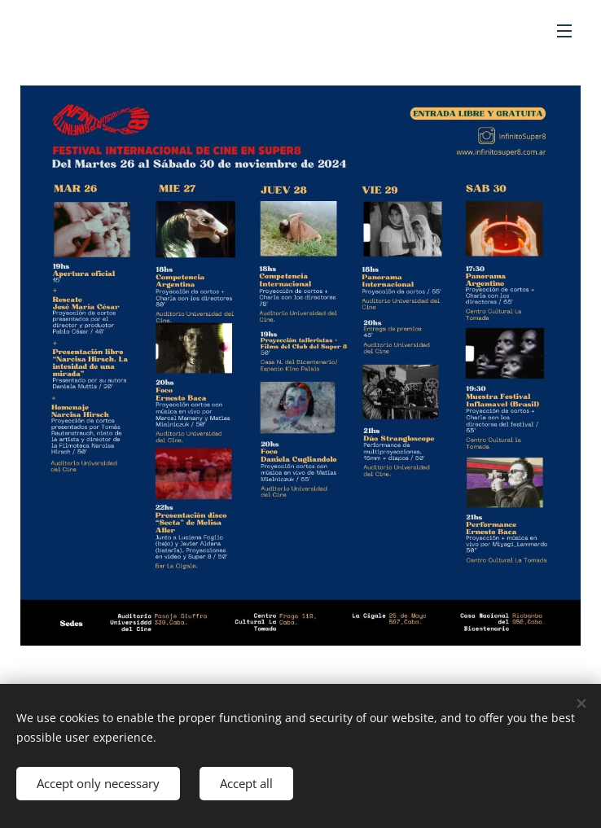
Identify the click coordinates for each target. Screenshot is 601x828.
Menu (564, 31)
